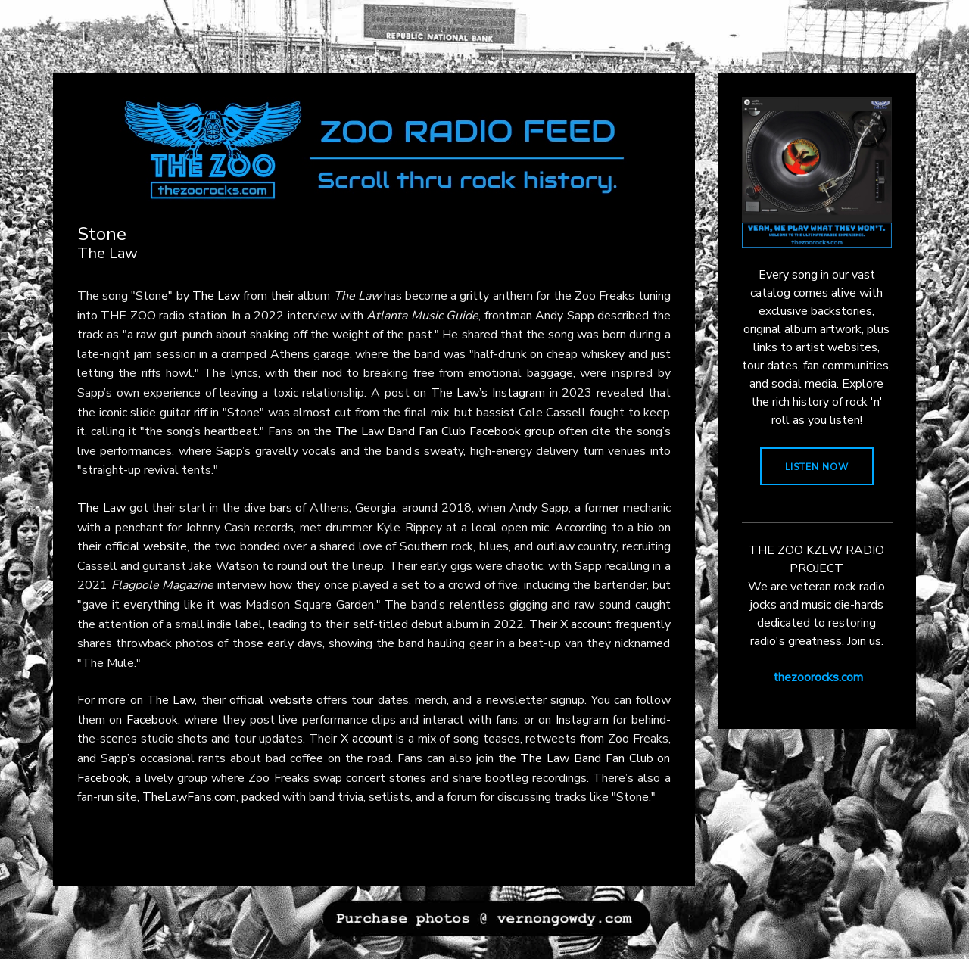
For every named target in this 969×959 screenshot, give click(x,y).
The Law (216, 296)
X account (586, 624)
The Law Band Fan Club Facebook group (445, 431)
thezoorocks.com (818, 677)
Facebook (152, 719)
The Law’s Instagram (488, 393)
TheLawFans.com (189, 797)
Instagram (582, 719)
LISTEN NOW (817, 467)
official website (146, 546)
